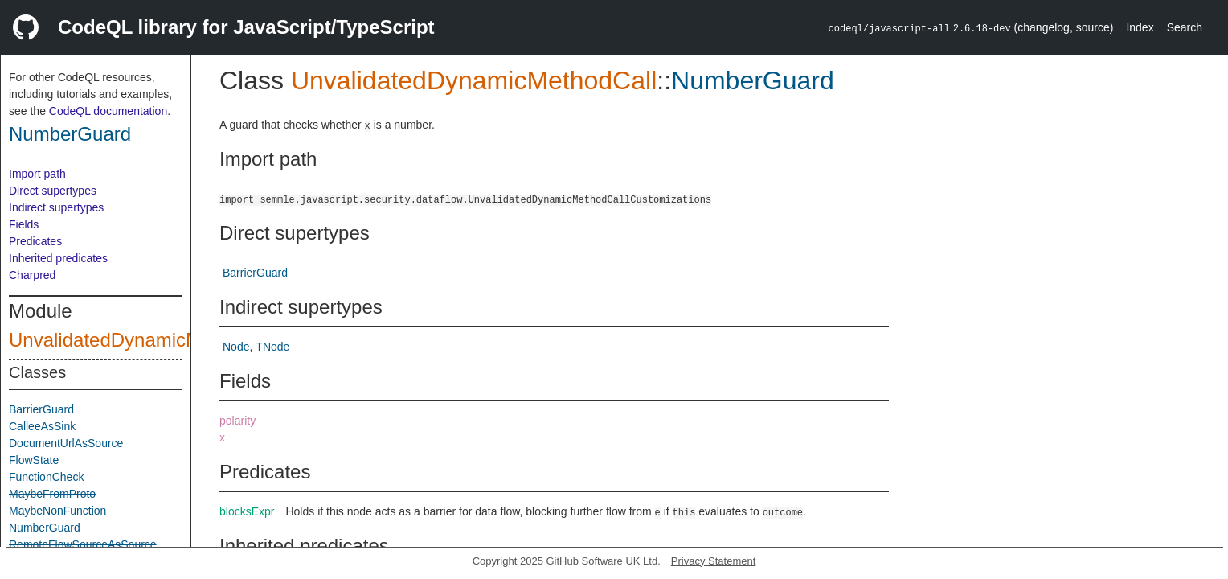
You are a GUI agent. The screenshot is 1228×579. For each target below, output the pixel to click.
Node (236, 346)
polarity (237, 420)
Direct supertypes (52, 190)
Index (1139, 27)
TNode (272, 346)
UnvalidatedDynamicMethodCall (146, 340)
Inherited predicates (58, 258)
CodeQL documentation (108, 111)
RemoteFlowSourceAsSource (83, 544)
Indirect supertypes (56, 207)
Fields (24, 224)
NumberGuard (70, 134)
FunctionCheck (46, 476)
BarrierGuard (41, 409)
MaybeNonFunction (57, 510)
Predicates (35, 241)
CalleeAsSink (42, 426)
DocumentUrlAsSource (66, 443)
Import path (37, 173)
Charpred (32, 275)
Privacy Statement (713, 561)
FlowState (34, 460)
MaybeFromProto (52, 493)
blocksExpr (246, 511)
